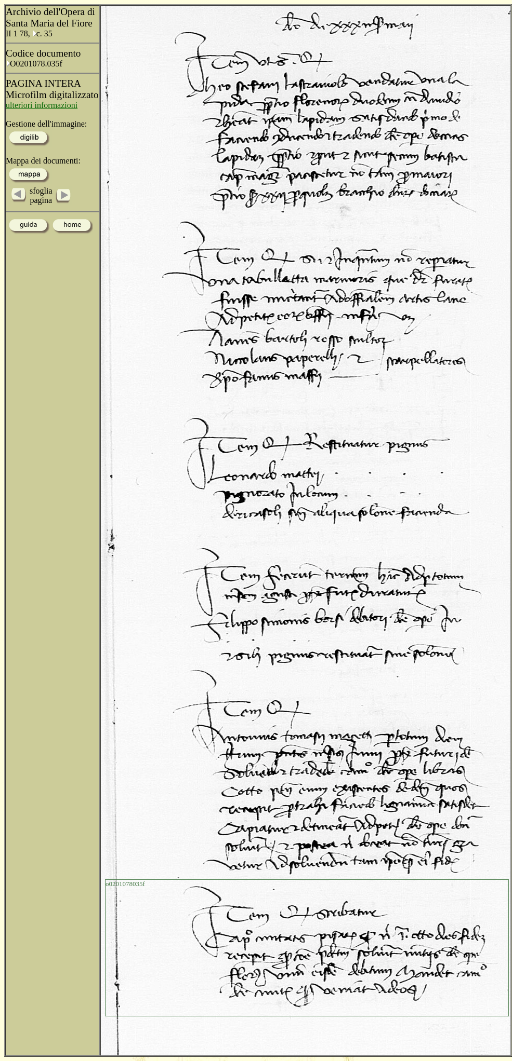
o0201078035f (125, 884)
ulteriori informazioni (41, 105)
